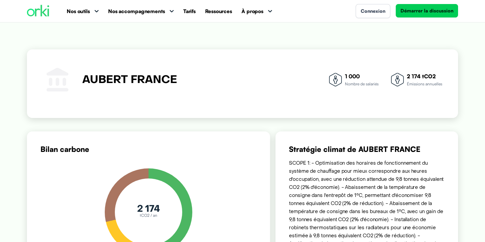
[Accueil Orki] (38, 11)
